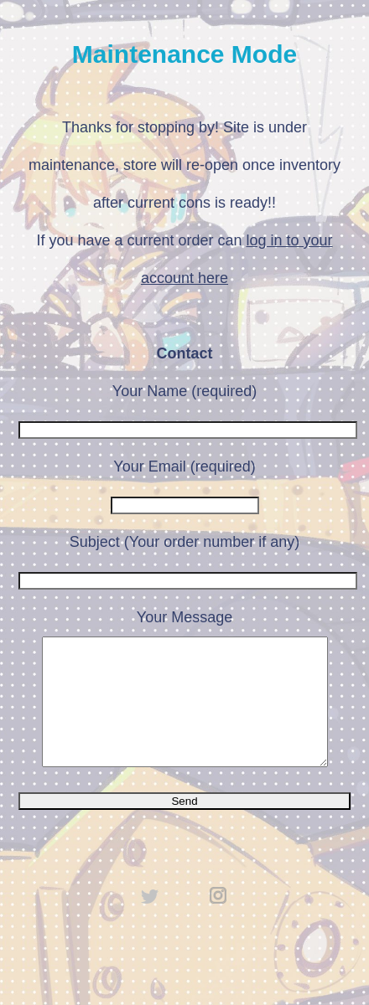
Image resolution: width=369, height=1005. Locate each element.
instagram (219, 920)
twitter (150, 920)
